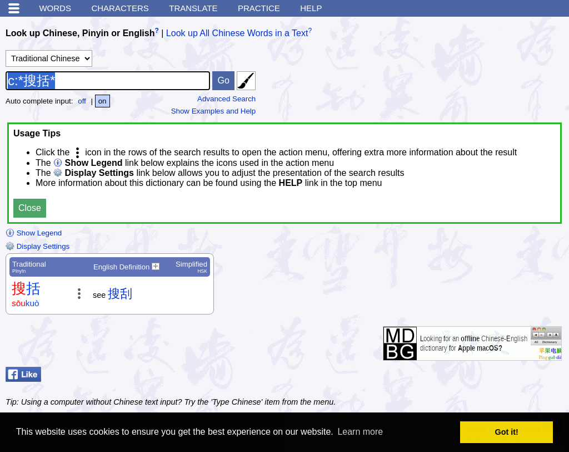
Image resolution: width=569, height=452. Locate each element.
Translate (193, 8)
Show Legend (34, 233)
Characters (119, 8)
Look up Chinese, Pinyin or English (80, 33)
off (82, 101)
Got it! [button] (506, 432)
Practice (259, 8)
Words (55, 8)
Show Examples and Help (213, 111)
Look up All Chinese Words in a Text (237, 33)
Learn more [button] (360, 431)
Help (311, 8)
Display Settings (37, 246)
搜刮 (120, 294)
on (102, 101)
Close (29, 208)
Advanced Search (226, 99)
